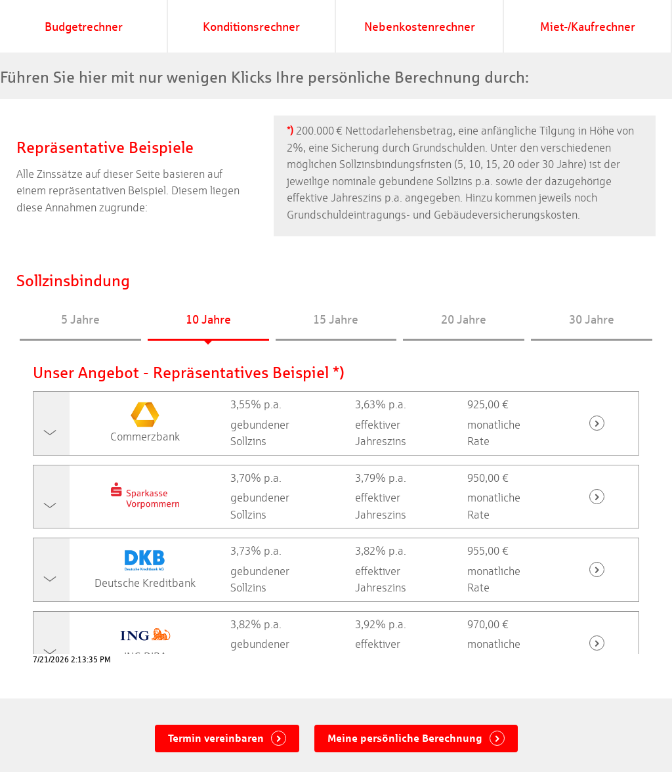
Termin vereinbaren (217, 738)
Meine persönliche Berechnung (406, 738)
